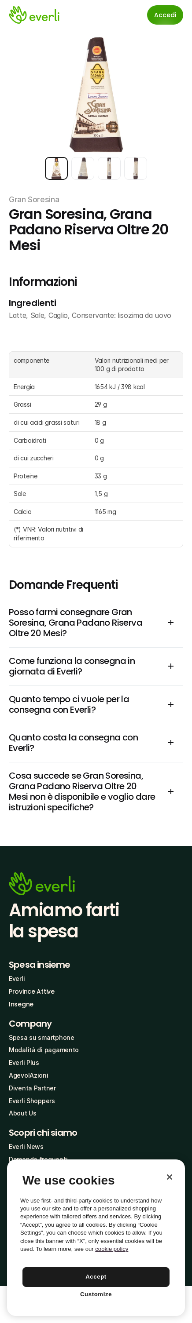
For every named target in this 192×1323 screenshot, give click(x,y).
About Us (23, 1113)
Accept (96, 1276)
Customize (96, 1294)
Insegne (21, 1004)
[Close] (169, 1177)
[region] (96, 1237)
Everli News (26, 1146)
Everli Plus (24, 1062)
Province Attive (32, 991)
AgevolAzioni (28, 1075)
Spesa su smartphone (41, 1037)
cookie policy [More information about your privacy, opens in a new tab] (111, 1249)
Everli (17, 978)
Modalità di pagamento (44, 1049)
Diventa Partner (32, 1088)
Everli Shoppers (32, 1100)
